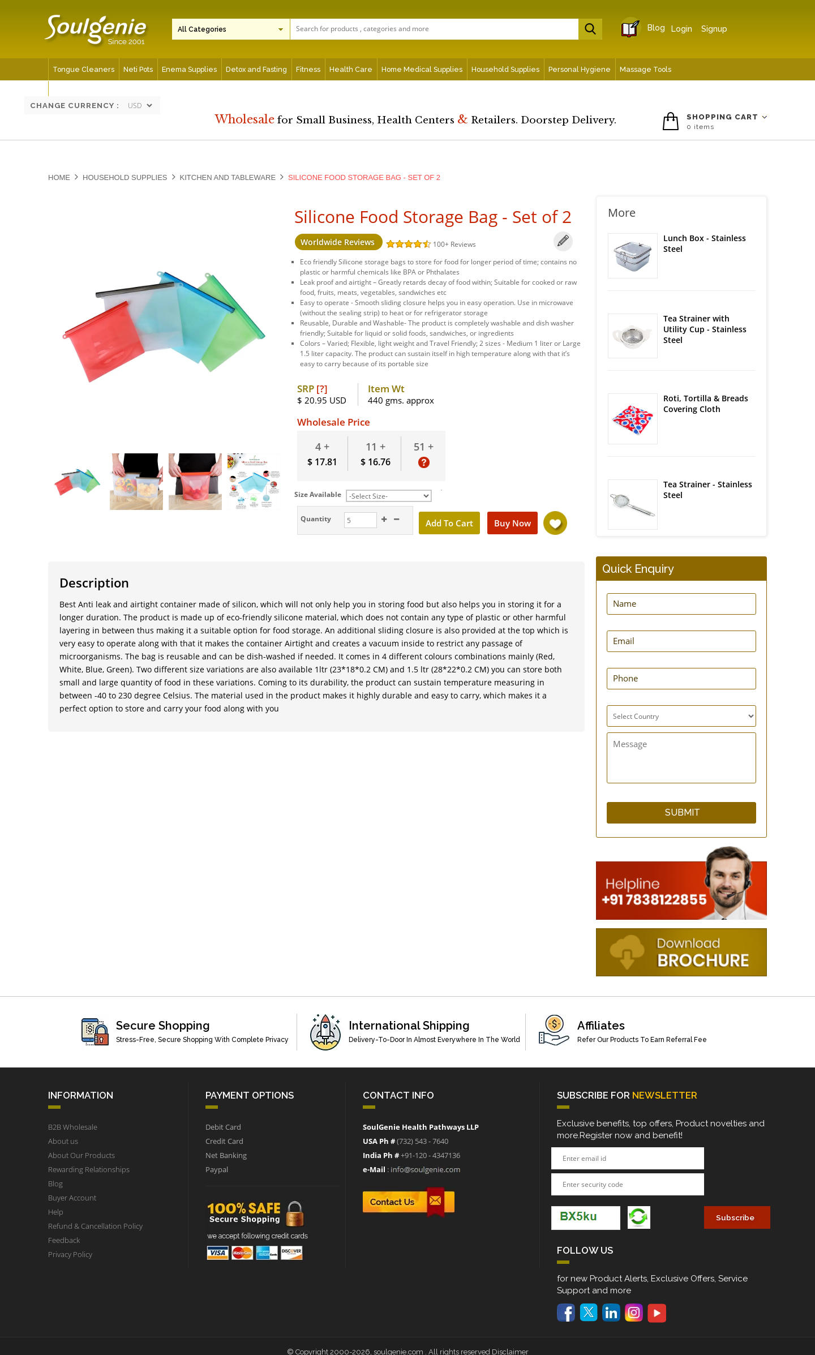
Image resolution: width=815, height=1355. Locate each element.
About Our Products (81, 1155)
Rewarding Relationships (89, 1169)
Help (55, 1212)
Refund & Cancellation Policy (95, 1226)
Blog (646, 27)
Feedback (64, 1240)
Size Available (317, 494)
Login (681, 28)
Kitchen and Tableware (228, 177)
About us (63, 1141)
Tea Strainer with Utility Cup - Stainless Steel (705, 329)
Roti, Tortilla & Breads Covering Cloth (705, 404)
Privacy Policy (70, 1254)
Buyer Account (72, 1198)
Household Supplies (125, 177)
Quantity (315, 519)
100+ (441, 244)
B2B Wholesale (72, 1127)
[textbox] (443, 28)
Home (59, 177)
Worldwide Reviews (338, 242)
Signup (714, 28)
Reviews (462, 244)
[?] (322, 388)
